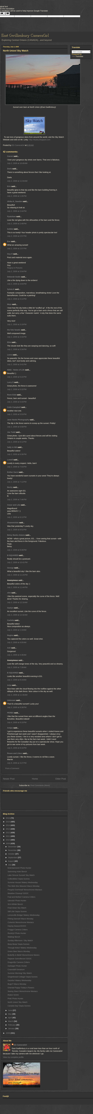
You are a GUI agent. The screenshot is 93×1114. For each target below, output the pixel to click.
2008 (8, 1033)
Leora (9, 355)
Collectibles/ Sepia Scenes (19, 879)
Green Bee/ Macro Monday (19, 951)
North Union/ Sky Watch (17, 1002)
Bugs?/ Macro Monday (17, 984)
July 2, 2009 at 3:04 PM (16, 271)
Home (35, 778)
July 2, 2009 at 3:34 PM (16, 349)
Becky (10, 487)
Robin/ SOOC (13, 995)
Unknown (11, 700)
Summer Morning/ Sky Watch (20, 973)
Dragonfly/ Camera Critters (19, 962)
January (11, 1028)
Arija (9, 685)
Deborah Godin (14, 277)
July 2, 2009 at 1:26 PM (16, 196)
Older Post (60, 778)
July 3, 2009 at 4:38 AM (16, 655)
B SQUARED (12, 555)
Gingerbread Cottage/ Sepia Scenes (22, 977)
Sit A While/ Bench (15, 904)
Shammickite (13, 523)
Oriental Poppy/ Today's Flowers (21, 988)
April (10, 1018)
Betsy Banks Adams (16, 535)
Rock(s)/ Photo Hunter (17, 933)
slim (9, 593)
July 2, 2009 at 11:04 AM (17, 181)
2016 (8, 818)
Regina (10, 635)
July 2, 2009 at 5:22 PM (16, 377)
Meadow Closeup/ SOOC (18, 893)
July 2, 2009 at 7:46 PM (16, 499)
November (12, 850)
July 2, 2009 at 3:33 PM (16, 337)
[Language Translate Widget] (81, 51)
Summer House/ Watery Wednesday (23, 882)
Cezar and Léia (13, 505)
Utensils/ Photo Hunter (17, 901)
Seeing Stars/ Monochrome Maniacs (23, 991)
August (11, 861)
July (10, 865)
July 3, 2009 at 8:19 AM (16, 680)
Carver (10, 156)
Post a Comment (12, 768)
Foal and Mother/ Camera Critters (21, 897)
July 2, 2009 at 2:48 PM (16, 224)
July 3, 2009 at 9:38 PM (16, 707)
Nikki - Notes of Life (16, 370)
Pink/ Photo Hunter (15, 999)
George (10, 568)
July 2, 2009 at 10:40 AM (17, 163)
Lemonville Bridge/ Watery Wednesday (24, 915)
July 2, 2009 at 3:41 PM (16, 364)
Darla (9, 169)
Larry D (10, 382)
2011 (8, 836)
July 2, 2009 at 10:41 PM (17, 562)
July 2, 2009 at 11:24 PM (17, 575)
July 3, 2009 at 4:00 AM (16, 642)
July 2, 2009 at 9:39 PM (16, 550)
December (12, 847)
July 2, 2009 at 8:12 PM (16, 517)
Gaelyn (10, 608)
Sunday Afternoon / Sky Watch (20, 940)
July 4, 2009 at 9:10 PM (16, 722)
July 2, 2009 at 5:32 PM (16, 389)
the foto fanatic (13, 330)
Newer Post (9, 778)
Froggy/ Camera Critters (18, 930)
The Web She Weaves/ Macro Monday (24, 886)
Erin (9, 186)
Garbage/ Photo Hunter (17, 966)
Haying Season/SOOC (17, 926)
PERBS (10, 713)
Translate (77, 56)
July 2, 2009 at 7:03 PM (16, 467)
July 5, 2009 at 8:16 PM (16, 748)
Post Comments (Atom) (40, 785)
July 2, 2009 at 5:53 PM (16, 414)
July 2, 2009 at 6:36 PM (16, 454)
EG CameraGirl (20, 1045)
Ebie (9, 342)
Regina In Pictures (14, 268)
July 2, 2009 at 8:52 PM (16, 530)
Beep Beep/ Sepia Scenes (18, 944)
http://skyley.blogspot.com (39, 140)
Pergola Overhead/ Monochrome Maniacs (25, 890)
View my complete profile (13, 1057)
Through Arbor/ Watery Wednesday (22, 948)
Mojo (9, 304)
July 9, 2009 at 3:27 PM (16, 763)
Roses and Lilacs (14, 753)
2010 (8, 840)
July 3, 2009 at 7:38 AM (16, 667)
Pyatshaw (11, 216)
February (12, 1025)
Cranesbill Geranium (16, 969)
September (13, 857)
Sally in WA (12, 447)
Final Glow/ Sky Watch (17, 908)
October (11, 854)
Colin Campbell (14, 407)
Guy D (10, 254)
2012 (8, 833)
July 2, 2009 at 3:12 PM (16, 299)
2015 (8, 822)
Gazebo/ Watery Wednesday (19, 980)
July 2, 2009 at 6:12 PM (16, 442)
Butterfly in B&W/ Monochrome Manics (23, 955)
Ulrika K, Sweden (14, 201)
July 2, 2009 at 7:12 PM (16, 482)
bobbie (10, 229)
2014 (8, 825)
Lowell (10, 460)
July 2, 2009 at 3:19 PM (16, 324)
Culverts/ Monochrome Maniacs (21, 922)
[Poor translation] (7, 13)
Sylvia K (10, 289)
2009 (8, 843)
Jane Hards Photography (18, 420)
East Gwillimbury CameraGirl (25, 36)
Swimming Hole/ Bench (17, 872)
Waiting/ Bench (14, 937)
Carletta (10, 620)
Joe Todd (11, 432)
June (10, 1010)
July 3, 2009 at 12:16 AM (17, 602)
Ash (9, 648)
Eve (9, 241)
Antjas (10, 728)
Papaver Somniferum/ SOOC (20, 959)
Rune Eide (11, 395)
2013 (8, 829)
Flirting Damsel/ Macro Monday (20, 919)
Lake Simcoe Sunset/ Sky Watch (21, 875)
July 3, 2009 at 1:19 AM (16, 630)
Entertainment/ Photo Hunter (19, 868)
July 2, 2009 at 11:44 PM (17, 587)
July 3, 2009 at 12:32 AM (17, 615)
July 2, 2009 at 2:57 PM (16, 236)
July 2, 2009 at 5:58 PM (16, 427)
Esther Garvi (12, 472)
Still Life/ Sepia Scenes (17, 911)
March (11, 1021)
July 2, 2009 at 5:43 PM (16, 402)
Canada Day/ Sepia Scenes (19, 1006)
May (10, 1014)
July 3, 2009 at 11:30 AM (17, 695)
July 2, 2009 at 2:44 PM (16, 211)
